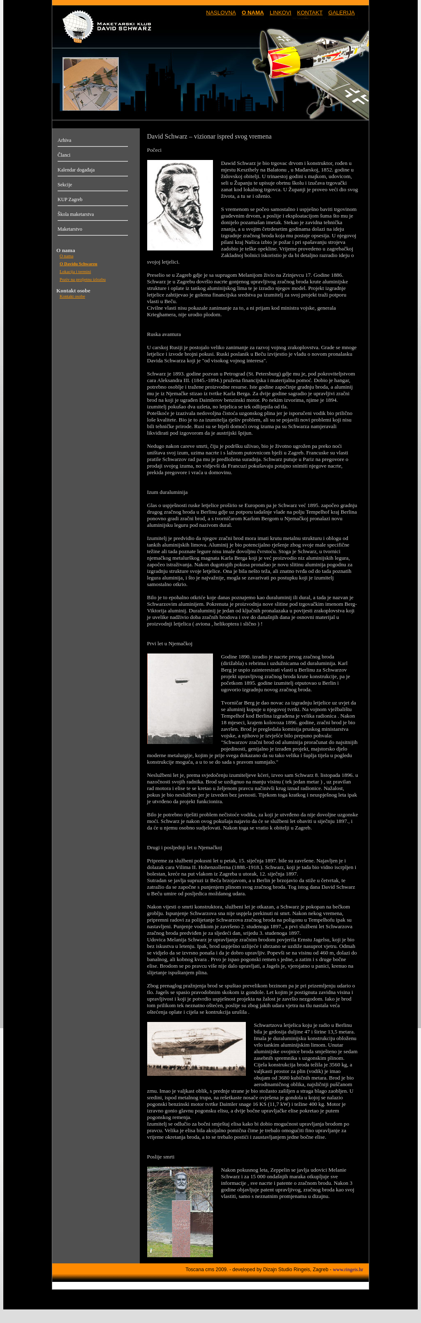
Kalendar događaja (76, 170)
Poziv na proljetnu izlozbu (83, 279)
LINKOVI (280, 12)
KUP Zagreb (70, 199)
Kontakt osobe (72, 296)
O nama (66, 256)
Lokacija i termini (75, 271)
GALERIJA (341, 12)
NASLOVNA (221, 12)
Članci (64, 155)
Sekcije (65, 185)
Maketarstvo (70, 229)
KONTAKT (310, 12)
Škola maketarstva (76, 214)
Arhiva (64, 140)
